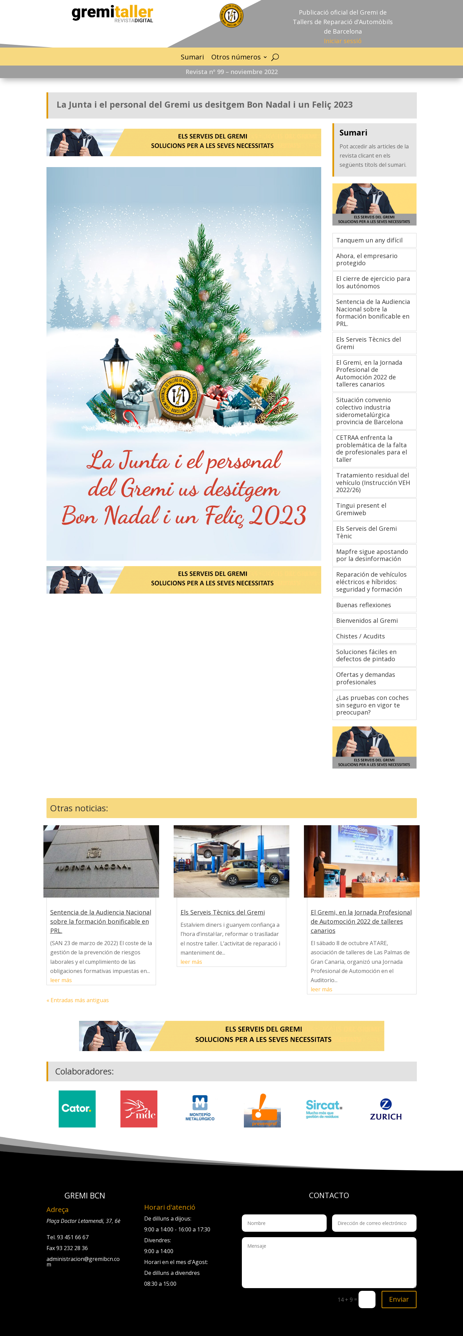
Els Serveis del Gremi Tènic (366, 532)
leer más (61, 980)
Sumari (192, 57)
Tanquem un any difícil (369, 240)
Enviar (399, 1299)
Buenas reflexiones (363, 605)
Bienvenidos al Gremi (367, 620)
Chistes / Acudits (360, 636)
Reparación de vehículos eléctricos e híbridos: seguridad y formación (371, 581)
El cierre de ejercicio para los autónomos (373, 282)
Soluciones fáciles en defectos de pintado (366, 655)
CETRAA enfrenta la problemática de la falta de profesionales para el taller (371, 448)
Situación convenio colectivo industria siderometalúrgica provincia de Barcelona (369, 411)
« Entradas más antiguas (77, 1000)
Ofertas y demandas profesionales (365, 678)
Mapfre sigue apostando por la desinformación (372, 555)
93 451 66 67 (73, 1237)
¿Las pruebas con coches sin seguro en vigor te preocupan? (372, 704)
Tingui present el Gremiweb (361, 509)
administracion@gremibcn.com (83, 1261)
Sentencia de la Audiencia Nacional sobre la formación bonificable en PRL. (373, 312)
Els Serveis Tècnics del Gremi (368, 343)
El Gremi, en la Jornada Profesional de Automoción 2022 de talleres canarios (369, 373)
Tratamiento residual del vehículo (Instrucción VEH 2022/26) (373, 482)
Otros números (236, 57)
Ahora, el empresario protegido (367, 259)
